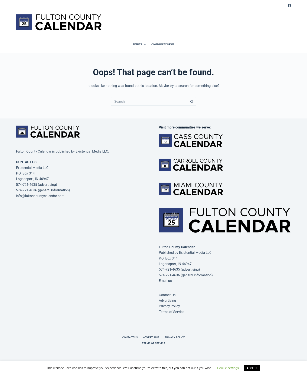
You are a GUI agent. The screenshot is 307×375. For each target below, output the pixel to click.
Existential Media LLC (195, 253)
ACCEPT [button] (252, 368)
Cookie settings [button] (228, 368)
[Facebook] (289, 5)
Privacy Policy (169, 306)
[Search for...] (149, 101)
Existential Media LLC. (92, 151)
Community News (162, 44)
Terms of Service (171, 312)
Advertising (167, 301)
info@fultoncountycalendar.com (40, 196)
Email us (165, 281)
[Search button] (192, 101)
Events (140, 44)
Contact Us (167, 295)
